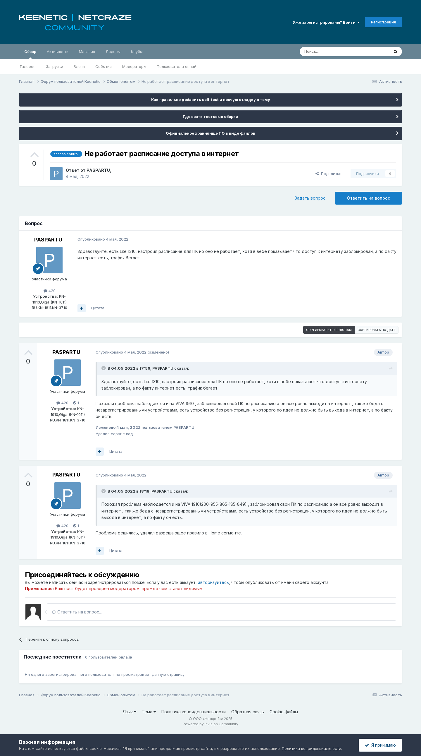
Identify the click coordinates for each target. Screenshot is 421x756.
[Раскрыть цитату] (104, 368)
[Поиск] (331, 51)
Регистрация (383, 22)
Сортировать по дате (377, 330)
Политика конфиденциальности (193, 711)
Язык (129, 711)
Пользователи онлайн (178, 66)
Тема (149, 711)
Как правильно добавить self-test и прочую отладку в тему (210, 99)
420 (50, 290)
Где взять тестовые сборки (210, 116)
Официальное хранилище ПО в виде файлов (210, 133)
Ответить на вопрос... (77, 611)
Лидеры (113, 51)
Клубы (137, 51)
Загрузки (54, 66)
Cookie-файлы (284, 711)
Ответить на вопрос (368, 198)
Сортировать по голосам (329, 330)
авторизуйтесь (213, 582)
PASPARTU (98, 170)
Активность (57, 51)
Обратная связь (247, 711)
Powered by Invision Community (210, 724)
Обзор (30, 54)
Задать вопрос (310, 198)
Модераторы (134, 66)
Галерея (27, 66)
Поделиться (329, 173)
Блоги (79, 66)
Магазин (87, 51)
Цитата (97, 308)
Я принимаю (380, 745)
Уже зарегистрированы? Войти (326, 22)
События (103, 66)
